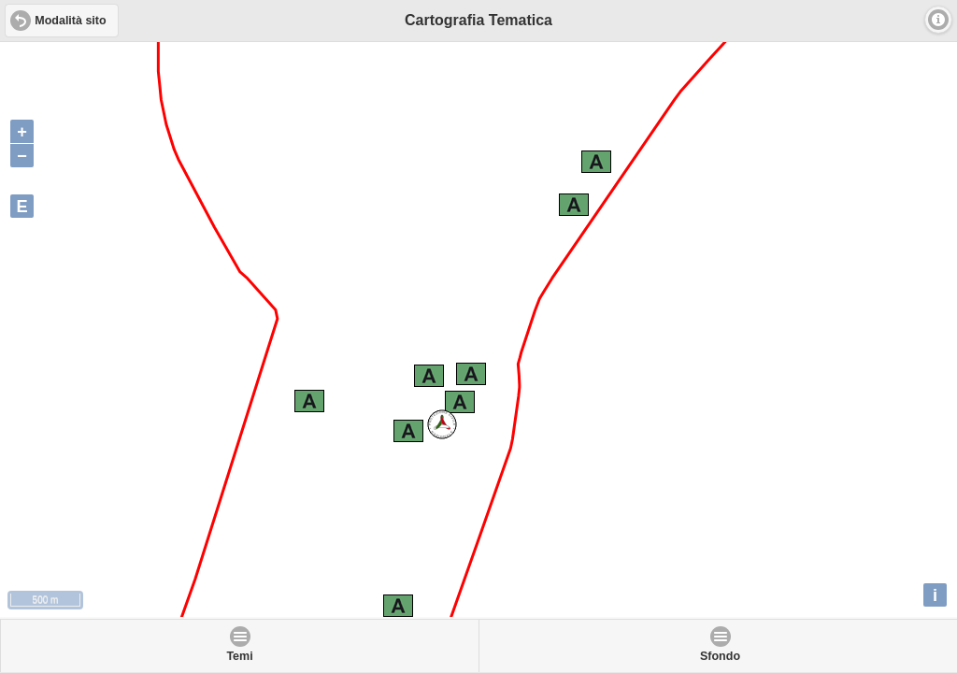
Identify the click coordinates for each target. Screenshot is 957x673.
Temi (239, 656)
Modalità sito (70, 20)
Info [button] (938, 20)
